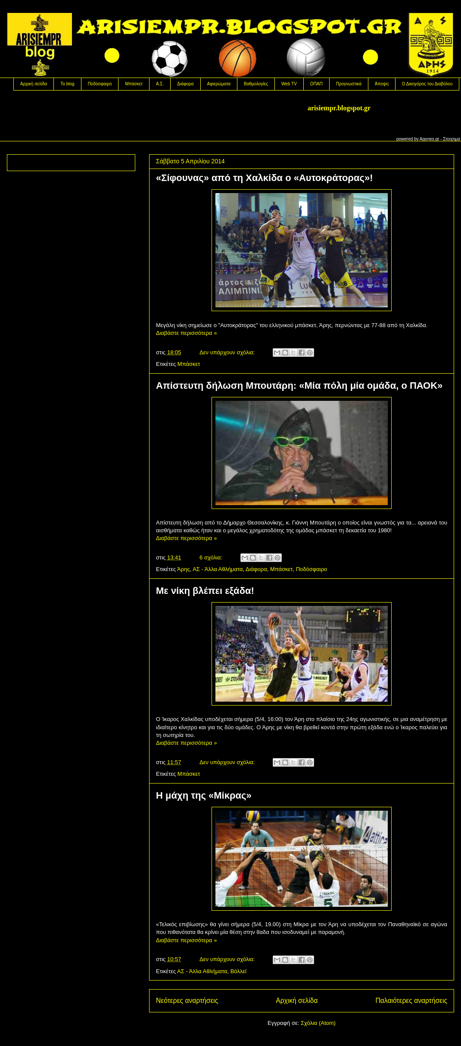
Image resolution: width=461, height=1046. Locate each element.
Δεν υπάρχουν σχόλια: (227, 352)
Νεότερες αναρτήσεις (187, 1000)
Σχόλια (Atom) (318, 1023)
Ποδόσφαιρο (100, 83)
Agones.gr (429, 139)
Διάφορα (185, 83)
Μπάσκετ (133, 83)
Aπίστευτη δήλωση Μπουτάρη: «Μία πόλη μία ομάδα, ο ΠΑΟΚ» (299, 385)
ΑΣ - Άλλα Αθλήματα (218, 569)
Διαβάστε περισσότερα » (186, 333)
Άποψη (382, 83)
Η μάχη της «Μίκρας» (204, 795)
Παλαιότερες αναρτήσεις (411, 1000)
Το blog (67, 83)
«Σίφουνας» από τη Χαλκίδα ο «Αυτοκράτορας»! (264, 177)
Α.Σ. (160, 83)
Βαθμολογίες (256, 83)
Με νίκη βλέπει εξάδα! (205, 590)
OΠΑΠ (316, 83)
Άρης (183, 569)
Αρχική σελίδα (33, 83)
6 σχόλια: (211, 557)
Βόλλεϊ (238, 971)
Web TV (289, 83)
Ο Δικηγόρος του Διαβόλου (427, 83)
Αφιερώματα (218, 83)
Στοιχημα (451, 139)
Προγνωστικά (348, 83)
